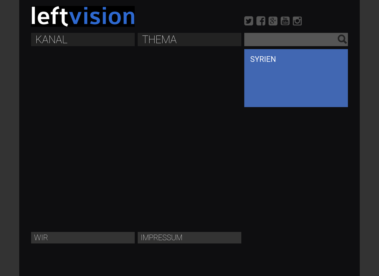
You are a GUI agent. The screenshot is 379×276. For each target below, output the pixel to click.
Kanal (52, 39)
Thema (159, 39)
